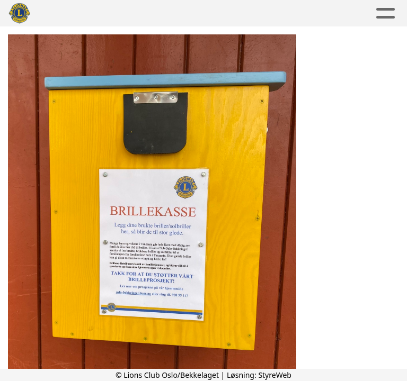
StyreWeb (274, 375)
